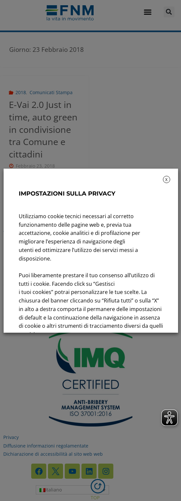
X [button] (166, 179)
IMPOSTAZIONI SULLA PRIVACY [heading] (66, 193)
